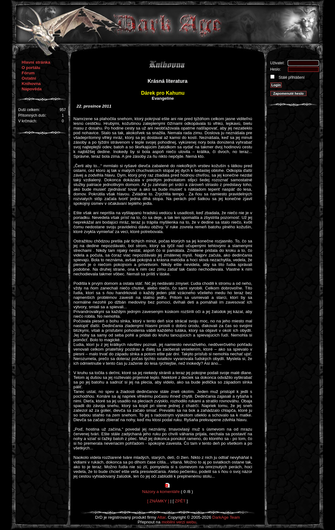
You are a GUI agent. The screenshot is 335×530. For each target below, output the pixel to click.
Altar (161, 517)
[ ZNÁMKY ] (158, 501)
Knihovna (31, 83)
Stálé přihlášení (291, 77)
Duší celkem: (29, 110)
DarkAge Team (226, 517)
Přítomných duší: (32, 115)
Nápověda (32, 89)
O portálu (31, 67)
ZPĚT (180, 501)
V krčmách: (27, 121)
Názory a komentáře (161, 491)
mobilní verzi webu (179, 522)
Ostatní (29, 78)
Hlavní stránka (36, 62)
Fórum (28, 73)
